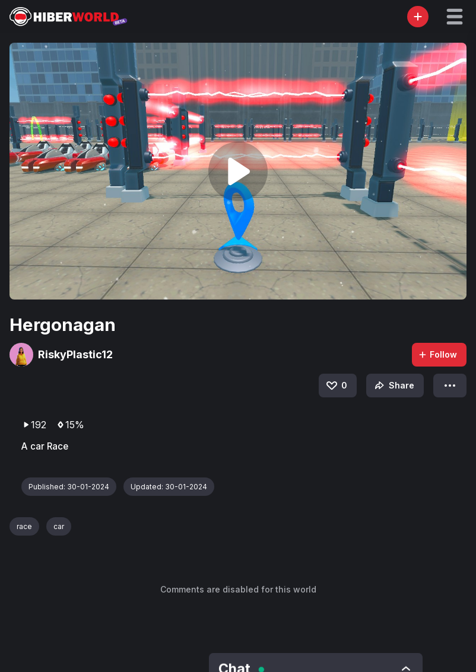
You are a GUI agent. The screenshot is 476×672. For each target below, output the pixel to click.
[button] (455, 16)
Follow (437, 354)
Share (393, 385)
